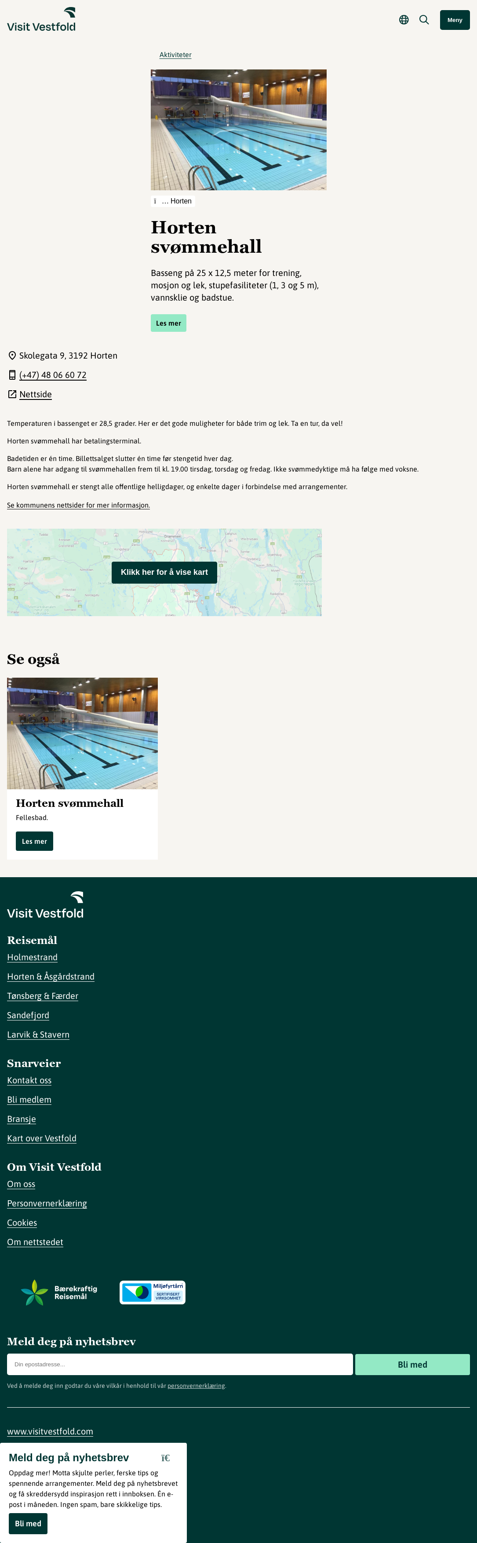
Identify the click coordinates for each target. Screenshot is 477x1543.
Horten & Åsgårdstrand (51, 976)
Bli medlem (29, 1099)
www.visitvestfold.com (50, 1431)
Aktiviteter (176, 54)
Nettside (35, 394)
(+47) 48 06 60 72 (53, 375)
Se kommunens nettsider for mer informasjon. (78, 505)
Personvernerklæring (47, 1203)
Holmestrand (32, 957)
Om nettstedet (35, 1242)
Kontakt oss (29, 1080)
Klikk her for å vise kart (164, 572)
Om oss (21, 1184)
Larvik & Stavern (38, 1034)
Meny (455, 20)
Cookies (22, 1222)
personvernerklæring (196, 1385)
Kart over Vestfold (41, 1138)
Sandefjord (28, 1015)
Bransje (21, 1119)
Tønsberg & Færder (42, 996)
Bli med (412, 1364)
